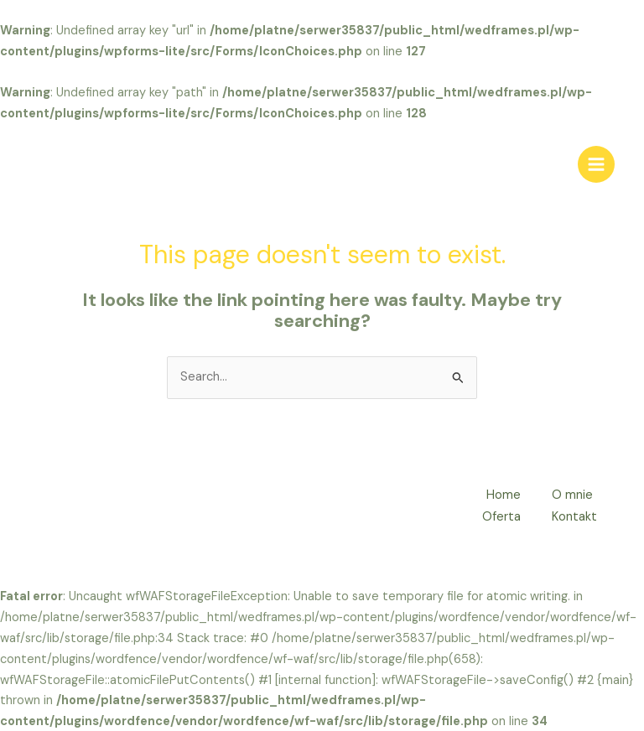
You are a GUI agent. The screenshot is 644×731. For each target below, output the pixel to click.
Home (502, 495)
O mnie (573, 495)
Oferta (499, 516)
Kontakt (575, 516)
